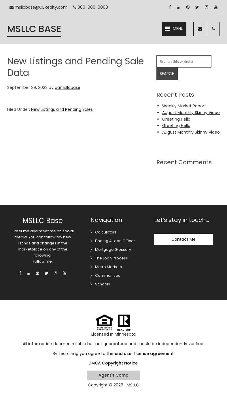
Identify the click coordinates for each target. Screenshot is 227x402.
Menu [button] (178, 28)
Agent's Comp (113, 375)
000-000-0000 (90, 7)
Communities (107, 275)
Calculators (106, 232)
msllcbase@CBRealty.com (38, 7)
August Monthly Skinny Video (191, 112)
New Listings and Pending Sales (62, 109)
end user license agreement (144, 353)
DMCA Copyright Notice (113, 363)
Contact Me (183, 239)
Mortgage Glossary (113, 249)
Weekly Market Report (184, 106)
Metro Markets (108, 267)
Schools (102, 284)
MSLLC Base (34, 28)
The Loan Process (111, 258)
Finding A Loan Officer (115, 241)
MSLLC (133, 385)
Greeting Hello (176, 119)
